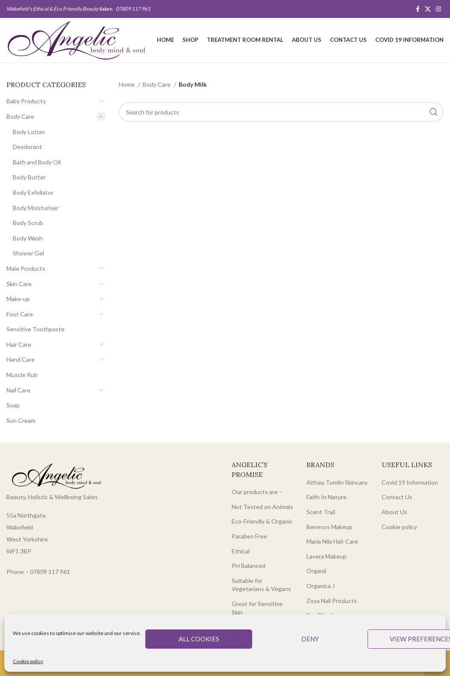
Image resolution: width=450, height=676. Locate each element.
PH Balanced (248, 565)
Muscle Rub (22, 374)
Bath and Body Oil (37, 162)
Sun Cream (20, 420)
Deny (310, 639)
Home (127, 84)
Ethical (241, 551)
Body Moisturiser (36, 207)
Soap (13, 405)
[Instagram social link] (438, 9)
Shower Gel (28, 253)
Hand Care (20, 359)
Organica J (320, 585)
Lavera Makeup (326, 556)
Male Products (25, 268)
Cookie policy (28, 661)
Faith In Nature (326, 496)
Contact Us (397, 496)
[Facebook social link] (417, 9)
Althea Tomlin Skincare (337, 482)
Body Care (20, 116)
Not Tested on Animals (262, 506)
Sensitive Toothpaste (35, 329)
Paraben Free (249, 536)
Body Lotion (29, 131)
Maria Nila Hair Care (332, 541)
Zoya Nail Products (331, 600)
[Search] (281, 112)
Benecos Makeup (329, 526)
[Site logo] (76, 39)
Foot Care (19, 314)
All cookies (199, 639)
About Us (394, 511)
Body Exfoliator (33, 192)
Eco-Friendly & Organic (262, 521)
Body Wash (28, 238)
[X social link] (427, 9)
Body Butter (29, 177)
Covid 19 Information (410, 482)
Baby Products (26, 101)
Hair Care (18, 344)
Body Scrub (28, 222)
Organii (316, 570)
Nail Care (18, 390)
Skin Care (19, 283)
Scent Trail (320, 511)
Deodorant (27, 146)
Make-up (18, 298)
